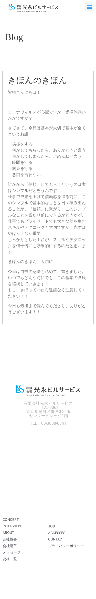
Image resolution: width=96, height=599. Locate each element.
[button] (89, 7)
